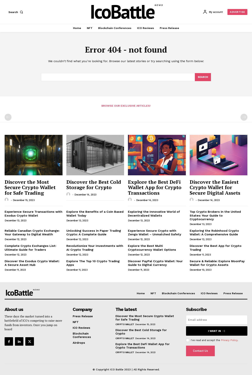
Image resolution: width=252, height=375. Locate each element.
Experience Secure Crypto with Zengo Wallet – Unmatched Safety (154, 232)
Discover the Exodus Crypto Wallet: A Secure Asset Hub (32, 263)
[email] (216, 319)
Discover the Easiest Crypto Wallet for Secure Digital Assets (215, 187)
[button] (16, 12)
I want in (217, 331)
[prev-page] (8, 117)
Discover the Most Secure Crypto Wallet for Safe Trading (30, 187)
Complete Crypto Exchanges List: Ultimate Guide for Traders (30, 247)
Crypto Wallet (124, 324)
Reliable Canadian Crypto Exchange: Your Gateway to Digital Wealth (32, 232)
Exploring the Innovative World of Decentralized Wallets (154, 213)
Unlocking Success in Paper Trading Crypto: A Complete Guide (93, 232)
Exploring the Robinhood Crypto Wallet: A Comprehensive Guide (214, 232)
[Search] (203, 77)
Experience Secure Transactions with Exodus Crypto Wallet (33, 213)
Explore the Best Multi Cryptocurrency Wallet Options (152, 247)
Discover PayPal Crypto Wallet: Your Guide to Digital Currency (155, 263)
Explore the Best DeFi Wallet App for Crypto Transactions (154, 187)
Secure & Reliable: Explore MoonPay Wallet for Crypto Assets (217, 263)
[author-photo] (7, 200)
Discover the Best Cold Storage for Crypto (93, 185)
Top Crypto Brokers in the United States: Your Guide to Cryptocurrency (215, 215)
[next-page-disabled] (243, 117)
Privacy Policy (229, 340)
